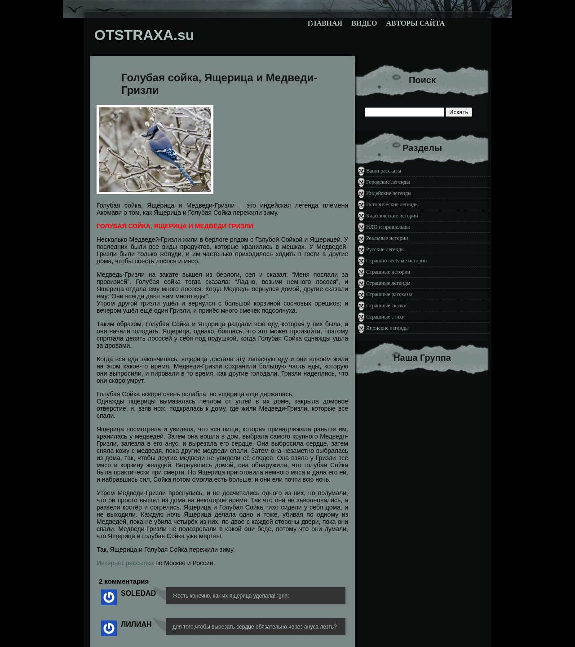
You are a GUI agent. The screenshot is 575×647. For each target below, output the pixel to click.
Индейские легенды (388, 193)
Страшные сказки (386, 305)
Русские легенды (385, 249)
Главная (325, 23)
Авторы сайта (415, 23)
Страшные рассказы (389, 294)
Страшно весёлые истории (396, 260)
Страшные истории (388, 272)
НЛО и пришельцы (388, 227)
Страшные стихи (385, 317)
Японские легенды (387, 328)
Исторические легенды (392, 204)
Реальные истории (387, 238)
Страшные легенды (388, 283)
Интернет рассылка (125, 563)
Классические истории (392, 216)
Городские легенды (388, 182)
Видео (364, 23)
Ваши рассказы (383, 171)
